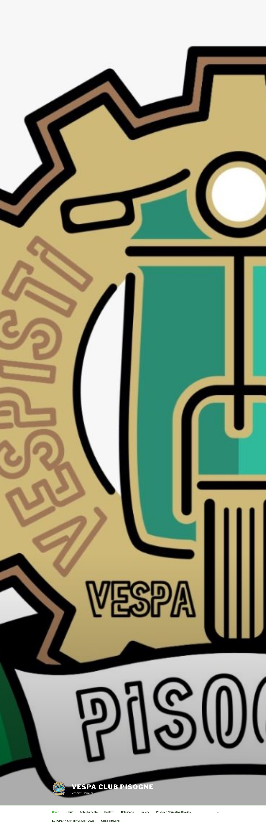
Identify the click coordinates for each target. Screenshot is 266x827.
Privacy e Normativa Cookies (173, 811)
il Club (69, 811)
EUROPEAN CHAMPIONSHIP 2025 (73, 820)
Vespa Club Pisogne (113, 787)
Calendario (127, 811)
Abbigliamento (89, 811)
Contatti (109, 811)
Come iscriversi (110, 820)
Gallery (145, 811)
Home (55, 811)
